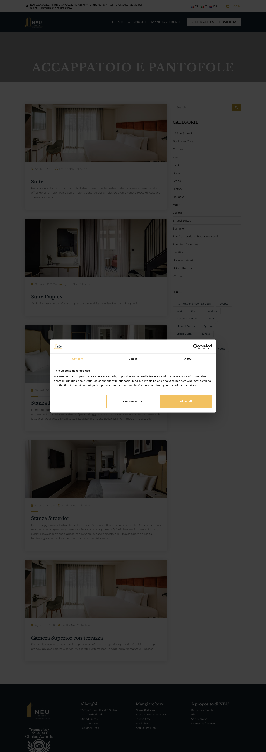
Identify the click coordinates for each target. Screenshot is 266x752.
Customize (132, 401)
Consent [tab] (77, 358)
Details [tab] (133, 358)
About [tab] (188, 358)
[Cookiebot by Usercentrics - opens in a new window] (196, 346)
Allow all (186, 401)
